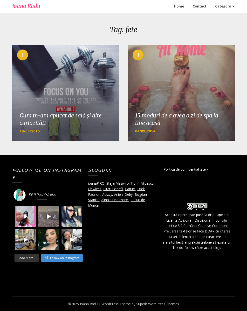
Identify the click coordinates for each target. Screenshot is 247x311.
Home (179, 6)
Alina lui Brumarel (115, 199)
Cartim (130, 189)
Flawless (94, 189)
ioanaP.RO (96, 183)
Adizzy (107, 194)
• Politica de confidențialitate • (184, 169)
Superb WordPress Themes (157, 304)
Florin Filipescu (142, 183)
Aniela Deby (123, 194)
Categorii (223, 6)
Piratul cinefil (113, 189)
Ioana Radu (26, 6)
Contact (199, 6)
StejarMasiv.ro (117, 183)
